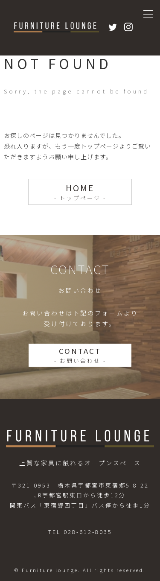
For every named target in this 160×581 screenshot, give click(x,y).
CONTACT (80, 355)
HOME (80, 192)
